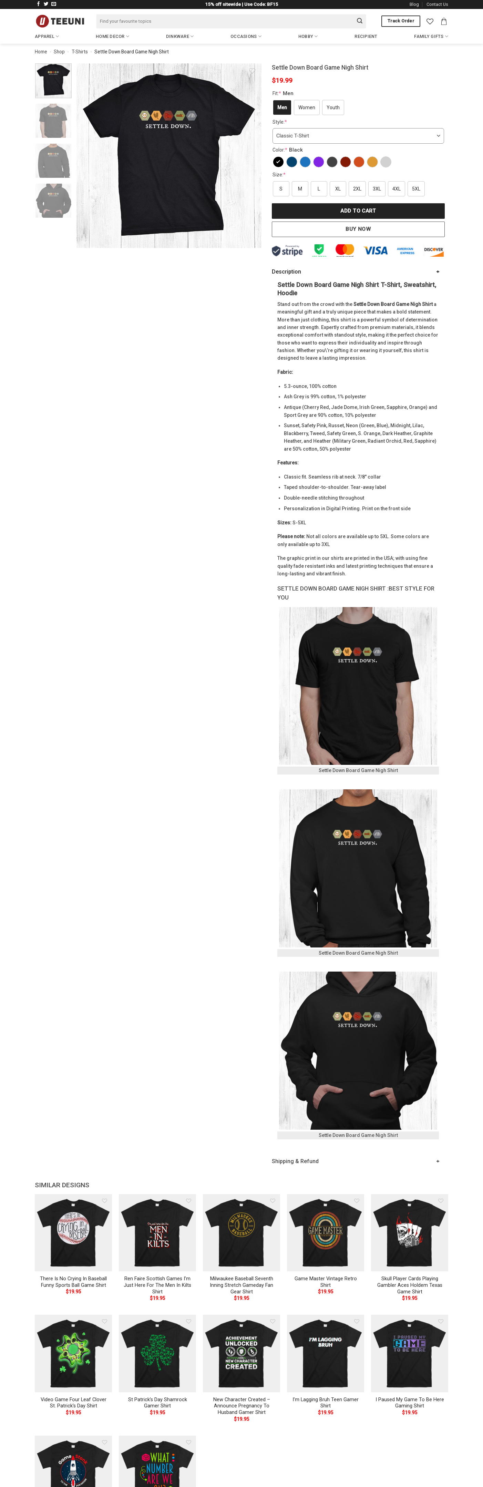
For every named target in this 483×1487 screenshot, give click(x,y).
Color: (289, 150)
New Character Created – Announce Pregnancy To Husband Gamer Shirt (241, 1406)
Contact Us (437, 4)
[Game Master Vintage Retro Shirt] (325, 1232)
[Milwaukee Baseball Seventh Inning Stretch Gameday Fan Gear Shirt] (241, 1232)
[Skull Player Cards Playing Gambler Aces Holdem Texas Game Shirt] (409, 1232)
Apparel (47, 36)
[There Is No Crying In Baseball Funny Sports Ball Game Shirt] (73, 1232)
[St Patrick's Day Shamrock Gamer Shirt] (157, 1353)
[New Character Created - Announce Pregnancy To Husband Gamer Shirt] (241, 1353)
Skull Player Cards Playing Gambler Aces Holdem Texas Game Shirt (409, 1285)
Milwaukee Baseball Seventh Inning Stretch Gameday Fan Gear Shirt (241, 1285)
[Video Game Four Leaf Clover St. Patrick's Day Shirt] (73, 1353)
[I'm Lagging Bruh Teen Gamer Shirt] (325, 1353)
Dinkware (180, 36)
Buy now (358, 229)
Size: (279, 174)
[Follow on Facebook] (38, 4)
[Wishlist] (430, 21)
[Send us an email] (53, 4)
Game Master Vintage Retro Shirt (326, 1282)
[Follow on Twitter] (46, 4)
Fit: (284, 93)
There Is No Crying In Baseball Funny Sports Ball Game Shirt (73, 1282)
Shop (59, 51)
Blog (414, 4)
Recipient (365, 36)
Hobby (308, 36)
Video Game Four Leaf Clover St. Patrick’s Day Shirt (73, 1403)
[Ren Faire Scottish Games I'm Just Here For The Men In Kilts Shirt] (157, 1232)
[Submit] (360, 21)
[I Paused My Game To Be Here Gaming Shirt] (409, 1353)
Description (286, 271)
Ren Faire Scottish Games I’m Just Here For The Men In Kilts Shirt (157, 1285)
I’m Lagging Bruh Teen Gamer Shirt (325, 1403)
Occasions (245, 36)
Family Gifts (431, 36)
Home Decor (112, 36)
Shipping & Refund (295, 1161)
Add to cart (358, 211)
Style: (280, 122)
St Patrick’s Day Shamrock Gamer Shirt (157, 1403)
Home (41, 51)
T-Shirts (80, 51)
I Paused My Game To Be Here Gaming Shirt (410, 1403)
